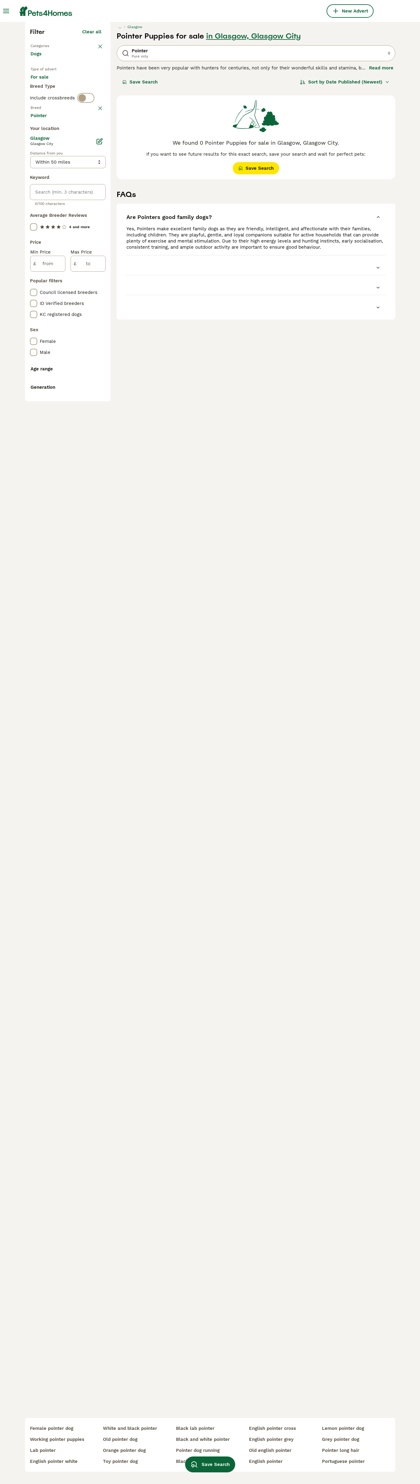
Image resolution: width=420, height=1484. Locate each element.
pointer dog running (198, 1450)
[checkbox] (33, 277)
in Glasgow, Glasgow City (253, 142)
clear (95, 245)
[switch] (85, 232)
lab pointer (43, 1450)
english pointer (266, 1461)
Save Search (140, 188)
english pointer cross (272, 1428)
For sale (44, 194)
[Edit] (99, 412)
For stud (44, 209)
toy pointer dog (120, 1461)
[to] (88, 534)
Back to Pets (45, 151)
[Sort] (344, 188)
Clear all (91, 138)
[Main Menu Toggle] (6, 11)
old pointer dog (120, 1439)
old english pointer (270, 1450)
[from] (47, 534)
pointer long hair (340, 1450)
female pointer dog (51, 1428)
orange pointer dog (124, 1450)
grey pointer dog (340, 1439)
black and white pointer (203, 1439)
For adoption (81, 194)
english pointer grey (271, 1439)
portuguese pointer (343, 1461)
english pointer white (54, 1461)
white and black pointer (130, 1428)
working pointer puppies (57, 1439)
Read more (381, 174)
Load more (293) (87, 386)
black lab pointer (195, 1428)
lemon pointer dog (343, 1428)
